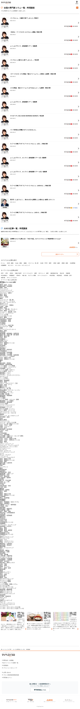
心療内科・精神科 (5, 477)
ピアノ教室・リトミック (7, 410)
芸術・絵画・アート (6, 384)
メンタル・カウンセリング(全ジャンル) (12, 608)
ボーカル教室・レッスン (7, 409)
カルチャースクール (6, 406)
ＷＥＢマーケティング (6, 579)
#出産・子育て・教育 (45, 263)
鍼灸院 (2, 488)
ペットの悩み (4, 378)
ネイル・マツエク (5, 454)
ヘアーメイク (4, 456)
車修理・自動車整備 (6, 364)
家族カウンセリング (6, 592)
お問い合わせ (7, 672)
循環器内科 (3, 469)
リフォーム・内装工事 (6, 325)
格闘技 (2, 414)
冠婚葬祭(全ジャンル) (6, 534)
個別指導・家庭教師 (6, 395)
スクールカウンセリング (7, 593)
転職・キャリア (4, 566)
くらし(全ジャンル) (6, 316)
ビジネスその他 (4, 585)
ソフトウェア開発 (5, 581)
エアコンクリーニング (6, 291)
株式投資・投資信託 (6, 349)
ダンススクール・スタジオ (8, 413)
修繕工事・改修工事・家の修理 (9, 335)
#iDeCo (18, 275)
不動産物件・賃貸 (5, 320)
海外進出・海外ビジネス (7, 562)
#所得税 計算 (68, 275)
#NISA (11, 273)
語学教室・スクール (6, 391)
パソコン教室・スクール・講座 (9, 399)
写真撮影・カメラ (5, 368)
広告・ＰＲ (3, 539)
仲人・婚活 (3, 527)
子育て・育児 (4, 430)
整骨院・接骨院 (4, 490)
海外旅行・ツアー (5, 374)
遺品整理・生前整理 (6, 286)
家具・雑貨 (3, 330)
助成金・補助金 (4, 550)
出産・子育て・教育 (6, 425)
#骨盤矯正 (12, 275)
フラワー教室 (4, 403)
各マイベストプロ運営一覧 (10, 663)
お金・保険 (3, 344)
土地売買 (2, 324)
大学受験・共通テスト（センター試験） (12, 436)
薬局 (1, 492)
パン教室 (2, 398)
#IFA (6, 273)
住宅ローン (3, 347)
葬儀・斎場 (3, 529)
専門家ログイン (7, 677)
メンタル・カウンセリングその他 (10, 607)
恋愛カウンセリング (6, 600)
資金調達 (2, 553)
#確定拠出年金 (54, 273)
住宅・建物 (3, 317)
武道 (1, 418)
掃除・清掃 (3, 287)
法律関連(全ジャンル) (6, 522)
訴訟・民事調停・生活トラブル (9, 502)
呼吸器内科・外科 (5, 472)
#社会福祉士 (4, 275)
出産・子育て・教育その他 (8, 438)
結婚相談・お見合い (6, 526)
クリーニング (4, 289)
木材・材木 (3, 337)
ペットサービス (4, 379)
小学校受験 (3, 433)
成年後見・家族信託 (6, 508)
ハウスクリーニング (6, 290)
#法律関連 (72, 263)
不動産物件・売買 (5, 321)
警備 (1, 570)
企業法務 (2, 514)
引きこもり (3, 597)
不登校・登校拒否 (5, 596)
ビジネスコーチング (6, 557)
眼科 (1, 468)
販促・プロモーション (6, 541)
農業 (1, 298)
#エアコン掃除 (32, 275)
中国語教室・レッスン (6, 392)
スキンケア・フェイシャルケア (9, 445)
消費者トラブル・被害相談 (8, 504)
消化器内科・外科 (5, 485)
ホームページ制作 (5, 580)
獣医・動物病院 (4, 380)
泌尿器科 (2, 471)
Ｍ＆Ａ (2, 549)
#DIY (2, 273)
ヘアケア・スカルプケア (7, 457)
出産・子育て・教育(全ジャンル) (10, 440)
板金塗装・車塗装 (5, 363)
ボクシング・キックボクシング (9, 415)
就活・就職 (3, 565)
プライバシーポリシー (9, 668)
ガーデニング (4, 376)
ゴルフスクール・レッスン (8, 411)
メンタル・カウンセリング (8, 588)
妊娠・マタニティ (5, 426)
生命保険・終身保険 (6, 352)
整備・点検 (3, 577)
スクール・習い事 (5, 388)
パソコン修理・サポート (7, 370)
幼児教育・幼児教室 (6, 429)
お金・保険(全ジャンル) (7, 359)
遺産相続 (2, 507)
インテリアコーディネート (8, 329)
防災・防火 (3, 294)
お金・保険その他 (5, 357)
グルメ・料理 (4, 297)
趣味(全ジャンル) (5, 387)
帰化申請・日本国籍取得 (7, 512)
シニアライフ (4, 605)
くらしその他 (4, 314)
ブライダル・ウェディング (8, 525)
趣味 (1, 360)
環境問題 (2, 569)
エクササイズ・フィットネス (9, 446)
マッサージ (3, 449)
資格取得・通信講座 (6, 402)
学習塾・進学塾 (4, 394)
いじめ (2, 599)
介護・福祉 (3, 487)
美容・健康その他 (5, 459)
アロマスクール (4, 421)
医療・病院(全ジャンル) (7, 495)
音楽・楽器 (3, 382)
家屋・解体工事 (4, 336)
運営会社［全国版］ (9, 660)
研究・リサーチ (4, 573)
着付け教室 (3, 419)
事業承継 (2, 546)
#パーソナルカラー (43, 275)
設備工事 (2, 576)
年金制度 (2, 345)
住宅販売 (2, 322)
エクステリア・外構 (6, 326)
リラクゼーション (5, 448)
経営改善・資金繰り (6, 545)
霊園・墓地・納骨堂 (6, 530)
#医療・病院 (65, 263)
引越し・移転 (4, 306)
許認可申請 (3, 519)
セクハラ (2, 601)
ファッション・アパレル (7, 301)
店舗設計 (2, 339)
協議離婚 (2, 499)
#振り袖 (24, 275)
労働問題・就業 (4, 510)
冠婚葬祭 (2, 523)
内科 (1, 465)
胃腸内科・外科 (4, 475)
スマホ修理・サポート (6, 371)
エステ (2, 453)
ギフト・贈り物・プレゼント (9, 309)
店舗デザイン (4, 340)
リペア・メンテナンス (6, 313)
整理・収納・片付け (6, 285)
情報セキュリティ (5, 572)
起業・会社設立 (4, 561)
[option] (14, 629)
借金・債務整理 (4, 503)
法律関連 (2, 496)
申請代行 (2, 518)
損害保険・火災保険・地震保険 (9, 355)
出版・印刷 (3, 564)
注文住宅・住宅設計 (6, 318)
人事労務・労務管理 (6, 556)
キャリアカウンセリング (7, 604)
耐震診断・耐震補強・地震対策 (9, 333)
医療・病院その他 (5, 494)
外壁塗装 (2, 332)
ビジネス (2, 535)
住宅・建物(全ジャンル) (7, 343)
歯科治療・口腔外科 (6, 463)
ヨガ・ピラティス (5, 450)
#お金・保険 (18, 263)
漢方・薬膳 (3, 491)
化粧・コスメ (4, 442)
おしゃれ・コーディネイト (8, 302)
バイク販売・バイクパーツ (8, 367)
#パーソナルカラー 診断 (30, 273)
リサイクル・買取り (6, 293)
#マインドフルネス (12, 277)
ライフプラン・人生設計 (7, 356)
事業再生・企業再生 (6, 543)
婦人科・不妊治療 (5, 480)
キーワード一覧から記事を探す (9, 280)
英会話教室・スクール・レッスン (10, 390)
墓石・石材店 (4, 531)
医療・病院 (3, 461)
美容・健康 (3, 441)
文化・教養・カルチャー (7, 310)
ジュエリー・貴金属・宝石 (8, 312)
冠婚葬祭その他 (4, 533)
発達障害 (2, 595)
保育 (1, 432)
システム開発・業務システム (9, 584)
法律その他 (3, 521)
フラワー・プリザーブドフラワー (10, 375)
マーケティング (4, 538)
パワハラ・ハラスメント (7, 603)
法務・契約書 (4, 554)
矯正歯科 (2, 464)
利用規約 (5, 665)
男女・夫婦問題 (4, 498)
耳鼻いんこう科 (4, 481)
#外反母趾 (52, 275)
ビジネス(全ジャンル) (6, 587)
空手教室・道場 (4, 417)
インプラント (4, 467)
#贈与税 (3, 277)
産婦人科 (2, 483)
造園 (1, 328)
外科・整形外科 (4, 476)
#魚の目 (62, 273)
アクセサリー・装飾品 (6, 305)
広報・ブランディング (6, 542)
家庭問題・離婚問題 (6, 589)
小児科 (2, 484)
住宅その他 (3, 341)
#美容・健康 (56, 263)
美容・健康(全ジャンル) (7, 460)
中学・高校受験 (4, 434)
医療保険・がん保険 (6, 353)
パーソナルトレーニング (7, 452)
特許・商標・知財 (5, 511)
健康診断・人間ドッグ (6, 473)
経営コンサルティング (6, 537)
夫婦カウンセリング (6, 591)
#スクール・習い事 (33, 263)
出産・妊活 (3, 428)
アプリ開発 (3, 583)
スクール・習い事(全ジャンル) (9, 423)
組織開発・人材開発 (6, 560)
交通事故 (2, 500)
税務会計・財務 (4, 552)
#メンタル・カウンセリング (22, 265)
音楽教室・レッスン (6, 407)
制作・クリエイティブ (6, 548)
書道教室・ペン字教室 (6, 401)
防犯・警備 (3, 295)
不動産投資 (3, 351)
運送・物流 (3, 308)
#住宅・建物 (10, 263)
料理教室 (2, 397)
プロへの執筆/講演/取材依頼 (11, 675)
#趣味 (25, 263)
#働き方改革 (18, 273)
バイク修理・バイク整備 (7, 366)
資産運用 (2, 348)
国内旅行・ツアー (5, 372)
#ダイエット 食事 (43, 273)
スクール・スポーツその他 (8, 422)
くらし (2, 283)
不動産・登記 (4, 506)
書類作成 (2, 517)
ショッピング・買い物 (6, 299)
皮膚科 (2, 479)
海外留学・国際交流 (6, 437)
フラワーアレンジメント (7, 405)
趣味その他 (3, 386)
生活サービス (4, 304)
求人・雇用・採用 (5, 568)
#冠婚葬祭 (3, 265)
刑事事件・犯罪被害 (6, 515)
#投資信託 (59, 275)
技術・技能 (3, 574)
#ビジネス (10, 265)
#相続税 (68, 273)
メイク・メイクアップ (6, 444)
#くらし (3, 263)
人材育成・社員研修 (6, 558)
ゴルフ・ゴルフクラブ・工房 (9, 383)
